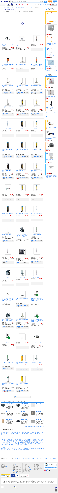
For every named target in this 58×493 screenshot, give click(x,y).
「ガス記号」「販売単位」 (20, 390)
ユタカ (12, 439)
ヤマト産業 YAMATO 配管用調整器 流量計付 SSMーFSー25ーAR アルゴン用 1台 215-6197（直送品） (37, 320)
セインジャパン (20, 443)
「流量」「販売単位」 (20, 70)
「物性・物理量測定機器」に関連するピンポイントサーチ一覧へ (34, 426)
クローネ (8, 439)
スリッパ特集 (23, 481)
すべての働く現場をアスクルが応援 (50, 481)
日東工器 (28, 442)
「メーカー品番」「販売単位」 (21, 113)
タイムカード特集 (24, 480)
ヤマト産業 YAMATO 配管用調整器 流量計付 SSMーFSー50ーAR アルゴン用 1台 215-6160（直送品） (37, 299)
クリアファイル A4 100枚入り (19, 458)
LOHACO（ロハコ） (37, 464)
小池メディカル (8, 442)
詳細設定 (41, 1)
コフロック (16, 439)
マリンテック (14, 442)
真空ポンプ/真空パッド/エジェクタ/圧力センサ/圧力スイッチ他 (52, 116)
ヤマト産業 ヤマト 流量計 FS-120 (36, 277)
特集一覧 (52, 482)
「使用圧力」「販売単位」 (20, 92)
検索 (45, 2)
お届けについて (3, 465)
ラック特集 (3, 481)
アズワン (8, 441)
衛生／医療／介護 (26, 449)
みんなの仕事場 (36, 466)
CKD (4, 442)
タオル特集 (27, 481)
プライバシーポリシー (26, 466)
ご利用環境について (26, 467)
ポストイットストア (33, 482)
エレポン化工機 (26, 443)
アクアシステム (4, 439)
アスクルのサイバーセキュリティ (17, 470)
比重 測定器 (3, 432)
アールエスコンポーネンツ (30, 440)
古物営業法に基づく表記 (27, 469)
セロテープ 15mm (53, 458)
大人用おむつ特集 (8, 482)
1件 (54, 21)
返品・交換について (4, 467)
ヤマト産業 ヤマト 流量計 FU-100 (7, 255)
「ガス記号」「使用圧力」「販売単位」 (36, 92)
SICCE (18, 442)
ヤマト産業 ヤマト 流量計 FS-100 (36, 234)
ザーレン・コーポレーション (18, 444)
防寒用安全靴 (36, 433)
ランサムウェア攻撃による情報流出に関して (17, 472)
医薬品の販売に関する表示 (27, 471)
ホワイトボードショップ (36, 480)
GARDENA (25, 444)
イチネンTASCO (37, 440)
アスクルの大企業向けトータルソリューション (38, 469)
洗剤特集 (19, 481)
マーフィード (11, 443)
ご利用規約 (25, 465)
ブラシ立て (31, 433)
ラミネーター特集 (29, 480)
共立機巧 (35, 443)
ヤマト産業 (20, 439)
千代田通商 (33, 441)
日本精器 (15, 443)
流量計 (49, 74)
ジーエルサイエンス (18, 440)
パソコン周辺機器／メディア (25, 448)
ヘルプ (56, 2)
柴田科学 (31, 443)
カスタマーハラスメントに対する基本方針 (17, 468)
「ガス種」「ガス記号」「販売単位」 (22, 305)
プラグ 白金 (5, 433)
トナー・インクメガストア (10, 480)
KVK (30, 441)
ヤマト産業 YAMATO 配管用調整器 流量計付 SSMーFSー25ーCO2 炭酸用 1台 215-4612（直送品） (8, 342)
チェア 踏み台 (13, 432)
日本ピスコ (21, 441)
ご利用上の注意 (25, 468)
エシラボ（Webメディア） (38, 467)
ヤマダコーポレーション (9, 444)
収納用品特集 (13, 482)
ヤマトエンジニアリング (10, 440)
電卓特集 (16, 480)
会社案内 (14, 464)
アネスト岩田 (17, 441)
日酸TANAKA (29, 439)
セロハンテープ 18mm (30, 458)
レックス (24, 439)
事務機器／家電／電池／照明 (35, 448)
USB (37, 458)
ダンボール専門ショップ (33, 481)
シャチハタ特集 (18, 482)
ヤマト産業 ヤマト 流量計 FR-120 (7, 362)
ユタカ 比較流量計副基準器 (6, 234)
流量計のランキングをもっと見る (51, 112)
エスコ (4, 440)
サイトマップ (25, 464)
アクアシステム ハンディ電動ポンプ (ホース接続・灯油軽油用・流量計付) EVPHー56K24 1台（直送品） (22, 235)
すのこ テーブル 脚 (25, 433)
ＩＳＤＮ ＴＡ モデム (35, 432)
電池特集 (19, 480)
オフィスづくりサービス (40, 482)
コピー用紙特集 (4, 480)
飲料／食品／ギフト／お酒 (11, 449)
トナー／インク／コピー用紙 (16, 448)
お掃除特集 (15, 481)
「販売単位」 (33, 220)
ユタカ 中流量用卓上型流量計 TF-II (21, 64)
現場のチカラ (39, 481)
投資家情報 (14, 465)
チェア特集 (52, 480)
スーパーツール (5, 443)
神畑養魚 (21, 442)
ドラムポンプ (50, 8)
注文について (3, 464)
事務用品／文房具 (3, 448)
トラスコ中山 (34, 439)
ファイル (9, 448)
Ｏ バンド (18, 432)
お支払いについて (4, 466)
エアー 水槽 (10, 433)
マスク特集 (3, 482)
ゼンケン (39, 443)
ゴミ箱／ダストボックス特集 (10, 481)
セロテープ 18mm (44, 458)
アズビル (23, 440)
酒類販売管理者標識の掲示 (27, 470)
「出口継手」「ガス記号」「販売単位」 (8, 92)
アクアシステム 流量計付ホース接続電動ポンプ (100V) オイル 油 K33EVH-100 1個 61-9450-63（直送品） (8, 299)
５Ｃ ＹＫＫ (8, 432)
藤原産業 (39, 439)
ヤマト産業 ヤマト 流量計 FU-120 (36, 255)
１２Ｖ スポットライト (16, 433)
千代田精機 (12, 441)
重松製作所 (32, 442)
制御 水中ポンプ (27, 432)
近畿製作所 (26, 441)
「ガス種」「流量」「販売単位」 (21, 369)
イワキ (25, 442)
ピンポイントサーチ (47, 482)
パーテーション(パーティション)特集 (45, 480)
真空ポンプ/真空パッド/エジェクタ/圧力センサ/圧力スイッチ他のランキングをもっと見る (51, 176)
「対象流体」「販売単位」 (34, 240)
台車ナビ (43, 481)
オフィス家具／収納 (19, 449)
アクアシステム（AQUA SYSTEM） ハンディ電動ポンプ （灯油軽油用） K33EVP (8, 278)
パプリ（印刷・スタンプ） (38, 465)
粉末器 (23, 432)
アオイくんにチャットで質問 (50, 467)
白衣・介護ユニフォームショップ (25, 482)
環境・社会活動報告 (16, 466)
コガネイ (37, 442)
